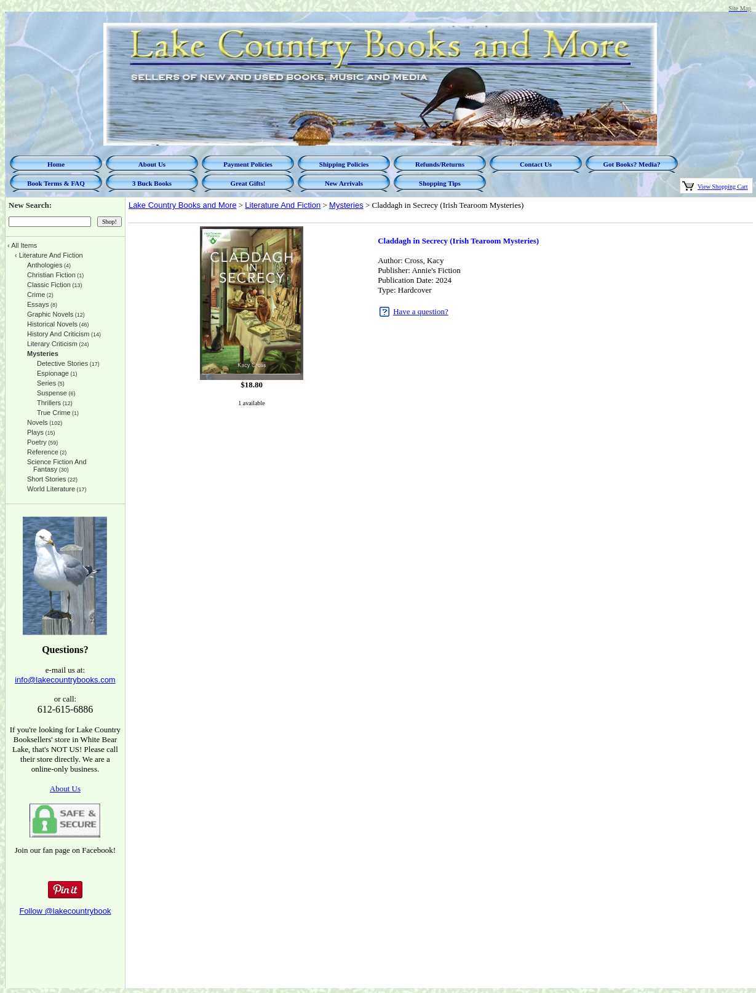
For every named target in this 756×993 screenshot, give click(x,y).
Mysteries (346, 205)
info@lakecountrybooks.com (65, 679)
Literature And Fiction (282, 205)
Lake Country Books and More (183, 205)
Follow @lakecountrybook (65, 911)
